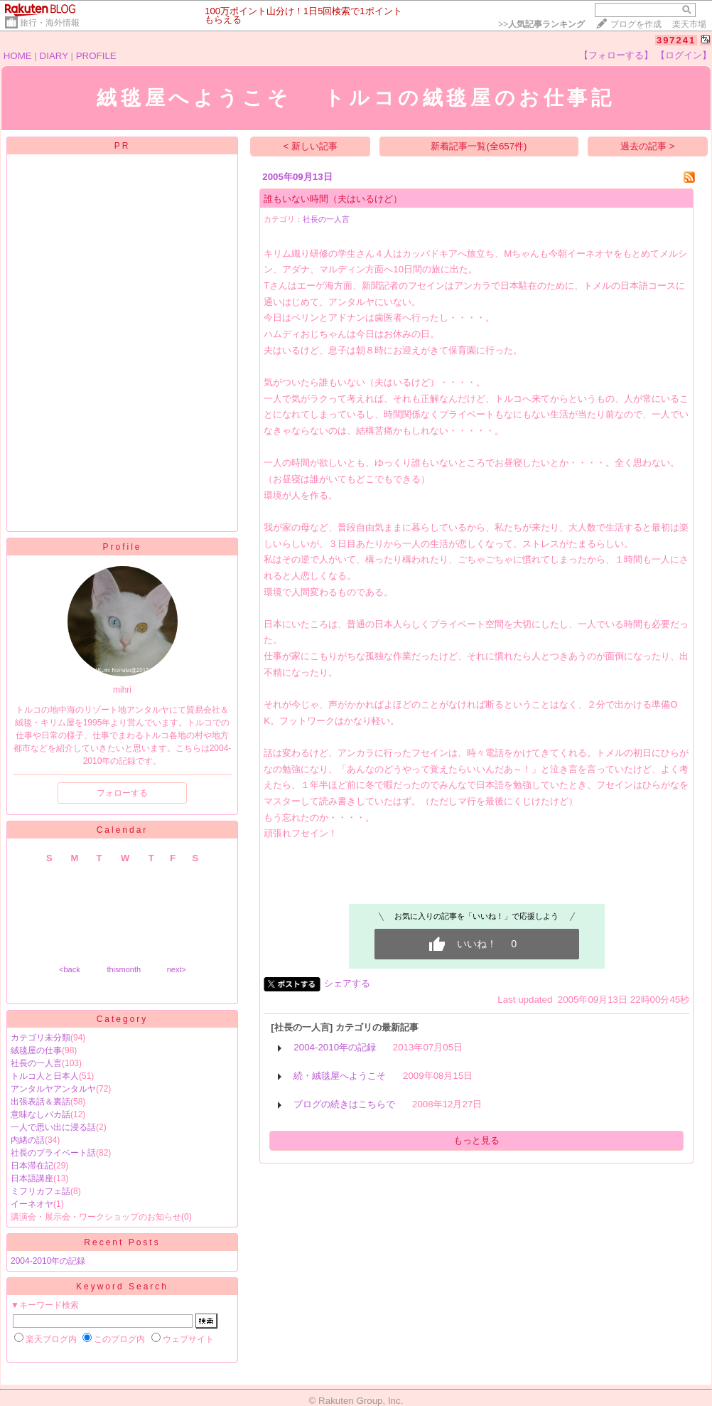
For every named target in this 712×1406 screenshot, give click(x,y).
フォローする (122, 793)
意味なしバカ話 (40, 1114)
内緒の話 (28, 1140)
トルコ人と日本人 (45, 1076)
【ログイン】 (683, 55)
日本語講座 (32, 1178)
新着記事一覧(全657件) (479, 146)
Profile (121, 547)
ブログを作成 (636, 24)
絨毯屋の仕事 (36, 1050)
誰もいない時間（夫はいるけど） (333, 198)
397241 (676, 40)
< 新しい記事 (311, 146)
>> (541, 24)
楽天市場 (689, 24)
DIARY (54, 55)
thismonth (124, 969)
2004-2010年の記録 (48, 1261)
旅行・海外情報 (50, 23)
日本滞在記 (32, 1166)
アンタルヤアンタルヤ (53, 1089)
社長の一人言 (36, 1063)
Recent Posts (122, 1242)
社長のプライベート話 (53, 1153)
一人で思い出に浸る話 (53, 1127)
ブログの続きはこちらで (344, 1104)
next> (176, 969)
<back (69, 969)
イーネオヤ (32, 1204)
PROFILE (96, 55)
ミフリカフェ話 (40, 1191)
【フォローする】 (616, 55)
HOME (18, 55)
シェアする (347, 983)
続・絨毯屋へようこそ (339, 1075)
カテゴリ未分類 (40, 1038)
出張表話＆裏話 (40, 1102)
